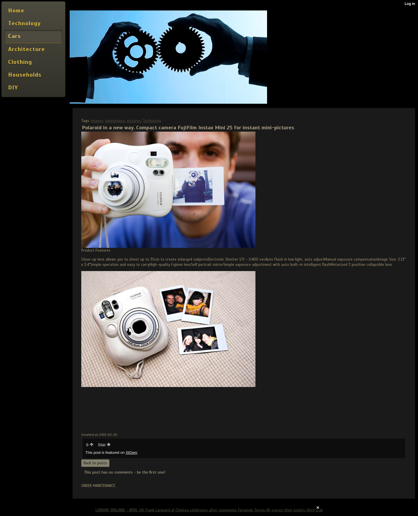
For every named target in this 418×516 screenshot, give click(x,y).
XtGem (131, 452)
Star (104, 444)
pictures (134, 121)
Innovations (115, 121)
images (97, 121)
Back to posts (95, 463)
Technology (152, 121)
